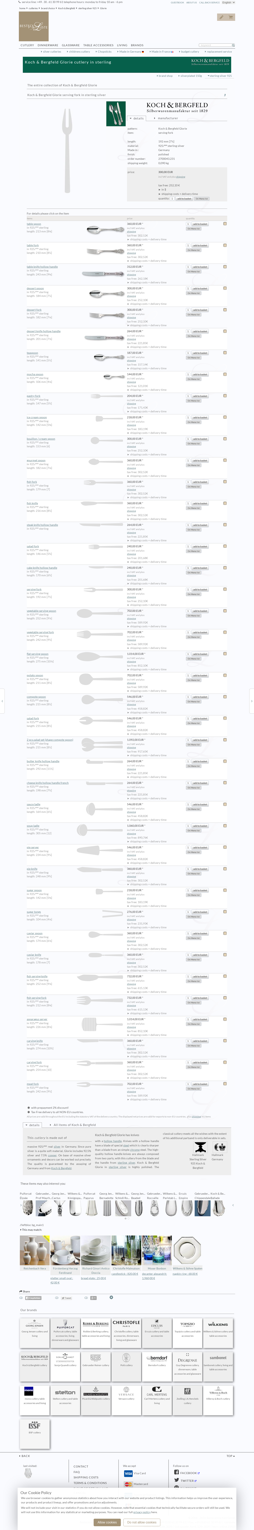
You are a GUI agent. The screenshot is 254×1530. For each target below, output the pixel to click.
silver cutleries (52, 51)
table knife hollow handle (77, 267)
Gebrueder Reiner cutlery (95, 1360)
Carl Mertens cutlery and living (156, 1396)
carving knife (75, 1040)
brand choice (48, 8)
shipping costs (86, 1477)
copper (52, 1155)
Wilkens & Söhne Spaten (187, 1253)
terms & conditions (90, 1483)
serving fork (75, 589)
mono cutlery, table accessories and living (34, 1396)
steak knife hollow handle (75, 525)
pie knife (75, 869)
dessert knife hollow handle (77, 331)
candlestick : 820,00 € (125, 1273)
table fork (77, 245)
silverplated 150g (191, 75)
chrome (135, 1149)
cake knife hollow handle (75, 567)
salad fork (75, 546)
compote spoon (75, 697)
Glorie (103, 8)
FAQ (77, 1472)
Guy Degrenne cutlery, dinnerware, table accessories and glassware (187, 1364)
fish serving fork (75, 998)
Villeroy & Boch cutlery (218, 1393)
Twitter (187, 1480)
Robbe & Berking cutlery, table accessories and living (96, 1328)
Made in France (161, 51)
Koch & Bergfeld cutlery (34, 1360)
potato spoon (75, 675)
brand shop (166, 75)
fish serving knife (75, 976)
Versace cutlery (126, 1393)
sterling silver (126, 1162)
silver (57, 1146)
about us (191, 2)
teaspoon (77, 353)
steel (126, 1145)
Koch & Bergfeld (66, 8)
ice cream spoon (75, 417)
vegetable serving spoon (75, 611)
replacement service (219, 51)
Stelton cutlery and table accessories (65, 1396)
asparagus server (75, 1019)
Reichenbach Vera (35, 1253)
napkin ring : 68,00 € (185, 1273)
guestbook (177, 2)
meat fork (75, 1084)
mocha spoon (77, 374)
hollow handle (113, 1141)
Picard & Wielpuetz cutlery (96, 1393)
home (22, 8)
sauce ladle (75, 804)
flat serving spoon (75, 654)
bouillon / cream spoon (75, 439)
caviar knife (75, 955)
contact (81, 1466)
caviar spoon (75, 933)
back (25, 1456)
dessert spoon (77, 288)
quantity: (163, 198)
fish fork (75, 482)
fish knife (75, 503)
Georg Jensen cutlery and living (34, 1328)
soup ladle (75, 826)
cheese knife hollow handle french (75, 783)
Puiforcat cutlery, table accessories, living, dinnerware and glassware (65, 1330)
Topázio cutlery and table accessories (187, 1328)
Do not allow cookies (142, 1522)
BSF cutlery (34, 1427)
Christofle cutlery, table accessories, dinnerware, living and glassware (126, 1330)
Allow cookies (107, 1522)
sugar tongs (75, 912)
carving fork (75, 1062)
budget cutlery (190, 51)
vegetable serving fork (75, 632)
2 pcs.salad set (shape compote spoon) (75, 740)
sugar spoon (75, 890)
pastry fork (75, 396)
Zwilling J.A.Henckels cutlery (187, 1396)
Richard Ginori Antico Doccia (96, 1255)
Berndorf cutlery (156, 1360)
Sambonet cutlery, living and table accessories (218, 1362)
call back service (209, 2)
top (230, 1456)
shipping (180, 176)
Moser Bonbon (157, 1253)
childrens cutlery (79, 51)
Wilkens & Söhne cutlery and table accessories (218, 1328)
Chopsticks (105, 51)
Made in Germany (130, 51)
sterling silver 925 (87, 8)
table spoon (77, 224)
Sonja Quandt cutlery (65, 1360)
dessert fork (77, 310)
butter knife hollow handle (75, 761)
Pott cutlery (126, 1360)
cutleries (33, 8)
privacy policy (142, 1512)
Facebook (188, 1473)
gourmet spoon (75, 460)
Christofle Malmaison (126, 1253)
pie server (75, 847)
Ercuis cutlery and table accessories (156, 1328)
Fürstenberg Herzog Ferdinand (65, 1255)
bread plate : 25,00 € (93, 1278)
